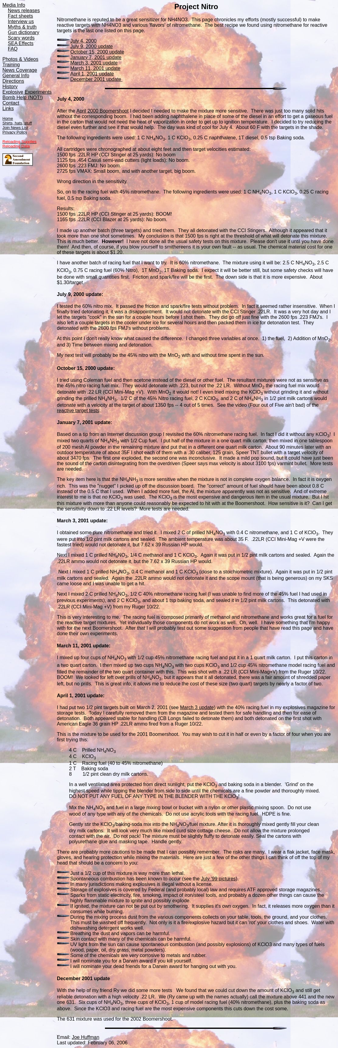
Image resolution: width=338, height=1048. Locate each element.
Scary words (21, 37)
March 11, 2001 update (95, 68)
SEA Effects (20, 43)
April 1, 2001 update (92, 73)
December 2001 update (96, 79)
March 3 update (197, 707)
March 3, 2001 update (94, 62)
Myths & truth (22, 27)
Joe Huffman (85, 1037)
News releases (24, 10)
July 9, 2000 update (91, 46)
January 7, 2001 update (95, 57)
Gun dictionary (23, 32)
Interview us (21, 21)
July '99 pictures (218, 878)
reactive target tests (78, 410)
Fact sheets (20, 16)
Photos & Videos (20, 59)
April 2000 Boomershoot (102, 110)
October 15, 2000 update (97, 51)
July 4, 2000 (83, 41)
